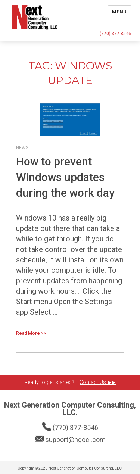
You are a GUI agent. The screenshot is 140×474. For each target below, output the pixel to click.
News (22, 147)
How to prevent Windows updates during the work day (65, 177)
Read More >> (31, 333)
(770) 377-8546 (115, 33)
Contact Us (94, 382)
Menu (119, 12)
